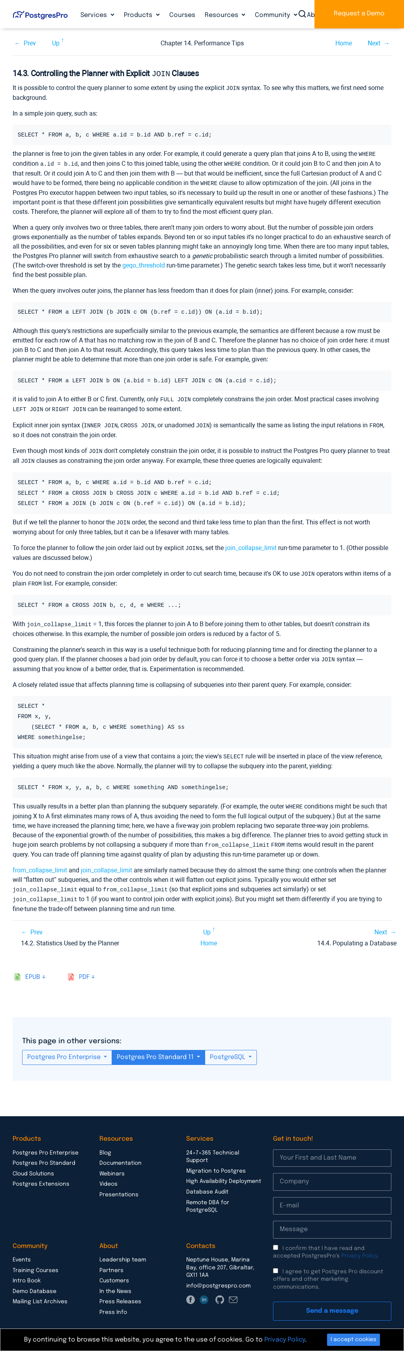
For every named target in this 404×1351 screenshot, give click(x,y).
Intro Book (27, 1272)
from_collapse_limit (40, 862)
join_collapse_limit (251, 543)
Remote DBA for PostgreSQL (207, 1198)
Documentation (120, 1154)
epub (32, 968)
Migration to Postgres (216, 1162)
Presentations (118, 1186)
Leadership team (122, 1251)
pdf (84, 968)
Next (374, 43)
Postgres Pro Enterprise (64, 1048)
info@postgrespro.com (218, 1277)
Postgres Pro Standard (44, 1154)
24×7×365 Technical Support (212, 1148)
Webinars (112, 1165)
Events (22, 1251)
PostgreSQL (228, 1048)
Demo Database (34, 1283)
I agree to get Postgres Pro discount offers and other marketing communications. (328, 1270)
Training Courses (35, 1262)
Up (56, 43)
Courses (182, 15)
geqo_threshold (143, 263)
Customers (114, 1272)
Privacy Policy (359, 1247)
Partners (111, 1262)
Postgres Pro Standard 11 (156, 1048)
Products (139, 15)
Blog (105, 1144)
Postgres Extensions (41, 1175)
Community (273, 15)
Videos (108, 1175)
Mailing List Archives (40, 1293)
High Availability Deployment (223, 1172)
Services (94, 15)
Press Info (113, 1303)
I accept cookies (353, 1339)
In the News (115, 1283)
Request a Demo (359, 13)
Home (343, 43)
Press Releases (120, 1293)
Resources (222, 15)
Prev (30, 43)
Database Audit (207, 1183)
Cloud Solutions (33, 1165)
